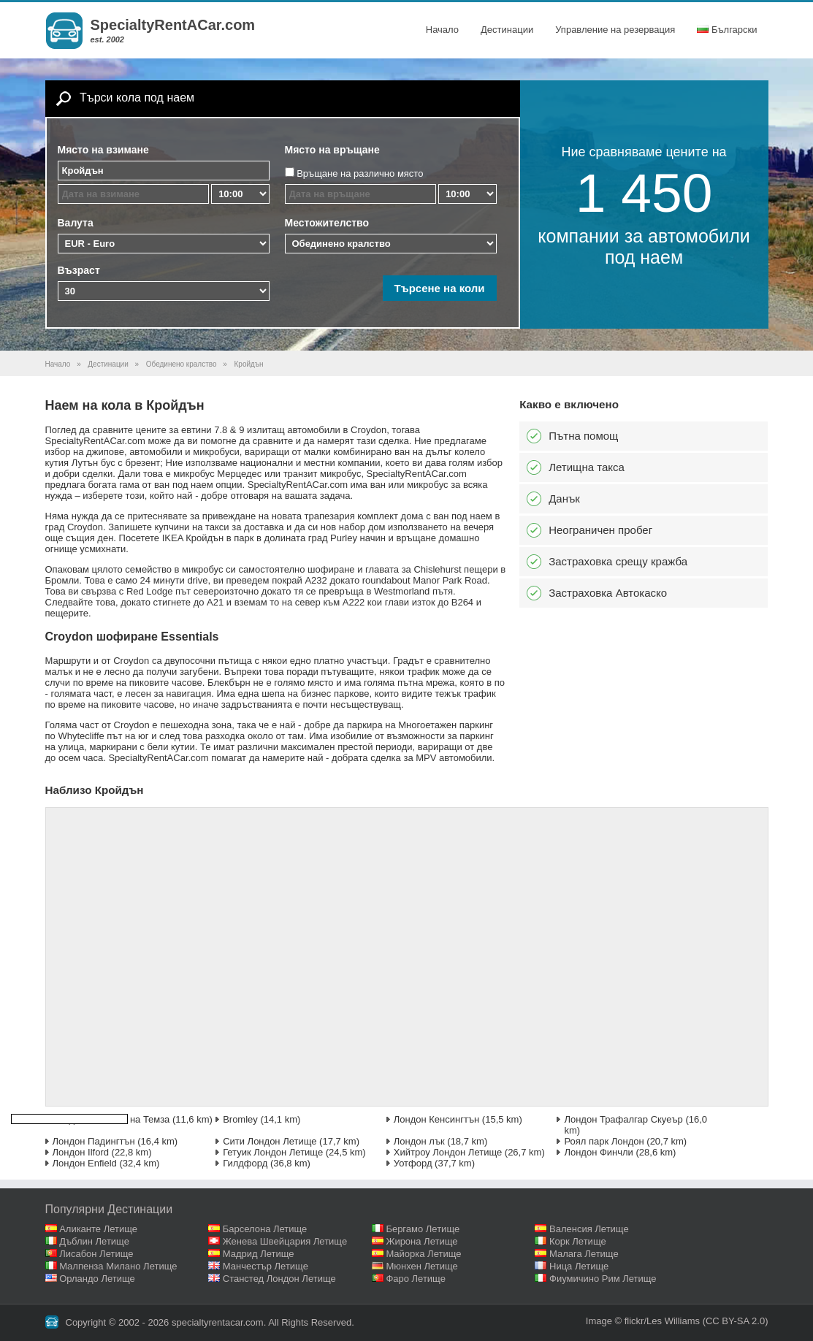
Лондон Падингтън (94, 1141)
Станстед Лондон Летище (279, 1278)
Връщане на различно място (360, 173)
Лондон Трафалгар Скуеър (623, 1119)
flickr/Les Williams (662, 1320)
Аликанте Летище (98, 1228)
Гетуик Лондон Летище (273, 1152)
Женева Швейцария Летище (285, 1241)
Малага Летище (584, 1253)
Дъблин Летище (94, 1241)
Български (727, 29)
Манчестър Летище (265, 1266)
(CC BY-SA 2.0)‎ (735, 1320)
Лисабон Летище (96, 1253)
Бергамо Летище (422, 1228)
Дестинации (507, 29)
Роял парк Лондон (604, 1141)
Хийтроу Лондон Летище (448, 1152)
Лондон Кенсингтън (436, 1119)
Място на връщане (332, 150)
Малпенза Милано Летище (118, 1266)
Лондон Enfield (85, 1163)
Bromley (240, 1119)
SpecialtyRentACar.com (173, 25)
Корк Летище (577, 1241)
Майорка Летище (423, 1253)
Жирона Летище (421, 1241)
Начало (442, 29)
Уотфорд (413, 1163)
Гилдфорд (245, 1163)
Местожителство (327, 223)
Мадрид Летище (258, 1253)
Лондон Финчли (598, 1152)
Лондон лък (419, 1141)
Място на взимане (103, 150)
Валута (75, 223)
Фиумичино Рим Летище (603, 1278)
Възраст (79, 270)
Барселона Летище (265, 1228)
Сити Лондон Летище (269, 1141)
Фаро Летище (416, 1278)
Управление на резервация (615, 29)
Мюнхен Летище (421, 1266)
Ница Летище (578, 1266)
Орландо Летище (97, 1278)
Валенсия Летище (589, 1228)
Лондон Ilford (81, 1152)
